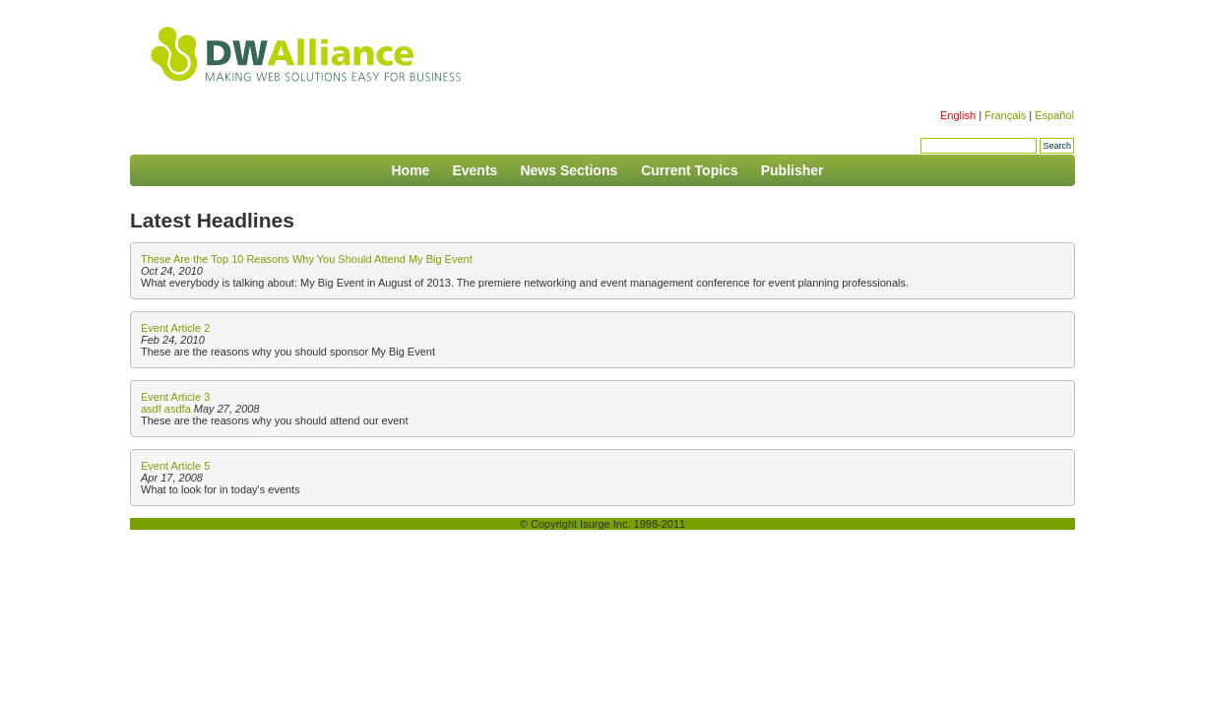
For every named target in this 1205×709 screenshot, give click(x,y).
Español (1054, 115)
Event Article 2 (175, 328)
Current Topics (689, 170)
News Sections (570, 170)
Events (474, 170)
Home (410, 170)
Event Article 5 (175, 466)
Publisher (792, 170)
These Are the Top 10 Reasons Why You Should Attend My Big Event (307, 259)
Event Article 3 (175, 397)
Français (1005, 115)
